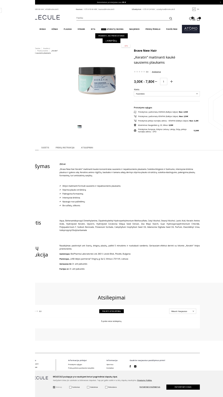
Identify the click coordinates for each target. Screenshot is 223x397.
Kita (93, 29)
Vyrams (81, 29)
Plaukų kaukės (161, 38)
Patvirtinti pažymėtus (150, 387)
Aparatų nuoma (112, 29)
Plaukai (68, 29)
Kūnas (55, 29)
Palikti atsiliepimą (111, 316)
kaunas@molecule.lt (106, 9)
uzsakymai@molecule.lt (165, 9)
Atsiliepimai (137, 71)
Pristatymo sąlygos (75, 369)
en (198, 9)
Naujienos (134, 29)
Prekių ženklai (153, 29)
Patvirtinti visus (183, 387)
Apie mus (110, 369)
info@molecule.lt (51, 9)
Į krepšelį (153, 99)
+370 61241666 (148, 9)
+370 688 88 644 (37, 9)
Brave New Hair (126, 49)
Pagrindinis (119, 38)
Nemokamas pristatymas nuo (111, 2)
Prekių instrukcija (66, 152)
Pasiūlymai (171, 29)
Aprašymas (29, 152)
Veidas (42, 29)
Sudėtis (46, 152)
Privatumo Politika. (144, 380)
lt (194, 9)
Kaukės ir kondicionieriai (144, 38)
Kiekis (117, 84)
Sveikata (29, 29)
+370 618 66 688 (90, 9)
